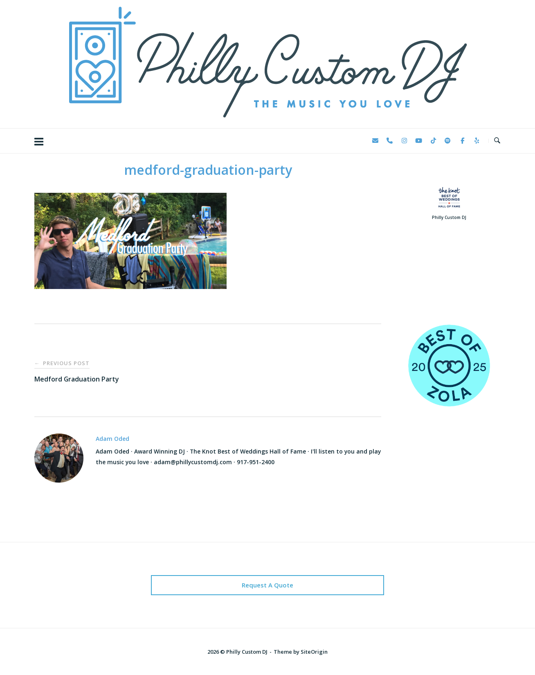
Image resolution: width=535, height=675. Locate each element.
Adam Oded (112, 438)
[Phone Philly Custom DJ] (390, 141)
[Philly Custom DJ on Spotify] (448, 140)
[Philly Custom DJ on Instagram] (404, 140)
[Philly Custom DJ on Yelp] (477, 140)
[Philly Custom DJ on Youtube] (419, 141)
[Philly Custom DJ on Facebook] (462, 140)
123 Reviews (449, 284)
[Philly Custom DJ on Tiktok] (433, 141)
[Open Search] (497, 140)
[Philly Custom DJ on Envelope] (375, 140)
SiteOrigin (314, 651)
